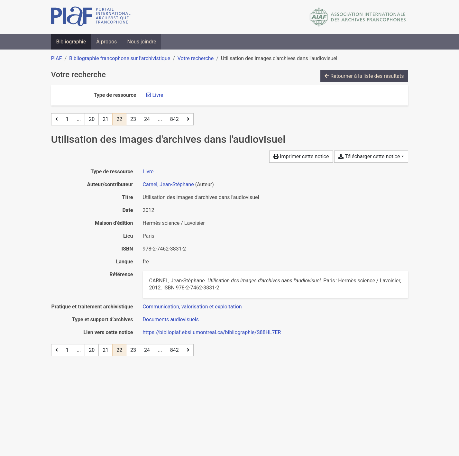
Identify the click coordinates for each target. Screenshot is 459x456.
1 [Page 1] (67, 119)
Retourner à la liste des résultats (364, 76)
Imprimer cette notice (301, 156)
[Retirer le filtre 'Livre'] (157, 95)
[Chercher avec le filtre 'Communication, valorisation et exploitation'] (192, 307)
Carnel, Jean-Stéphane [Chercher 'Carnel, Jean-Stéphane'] (168, 184)
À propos (106, 42)
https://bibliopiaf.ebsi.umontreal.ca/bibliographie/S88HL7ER (212, 332)
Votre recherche (196, 58)
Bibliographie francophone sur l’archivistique (119, 58)
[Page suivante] (188, 119)
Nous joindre (141, 42)
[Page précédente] (56, 119)
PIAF (56, 58)
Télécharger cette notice (369, 156)
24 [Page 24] (147, 119)
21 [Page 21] (105, 119)
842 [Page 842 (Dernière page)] (174, 119)
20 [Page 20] (92, 119)
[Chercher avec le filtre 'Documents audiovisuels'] (171, 319)
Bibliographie (71, 42)
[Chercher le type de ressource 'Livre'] (148, 172)
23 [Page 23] (133, 119)
